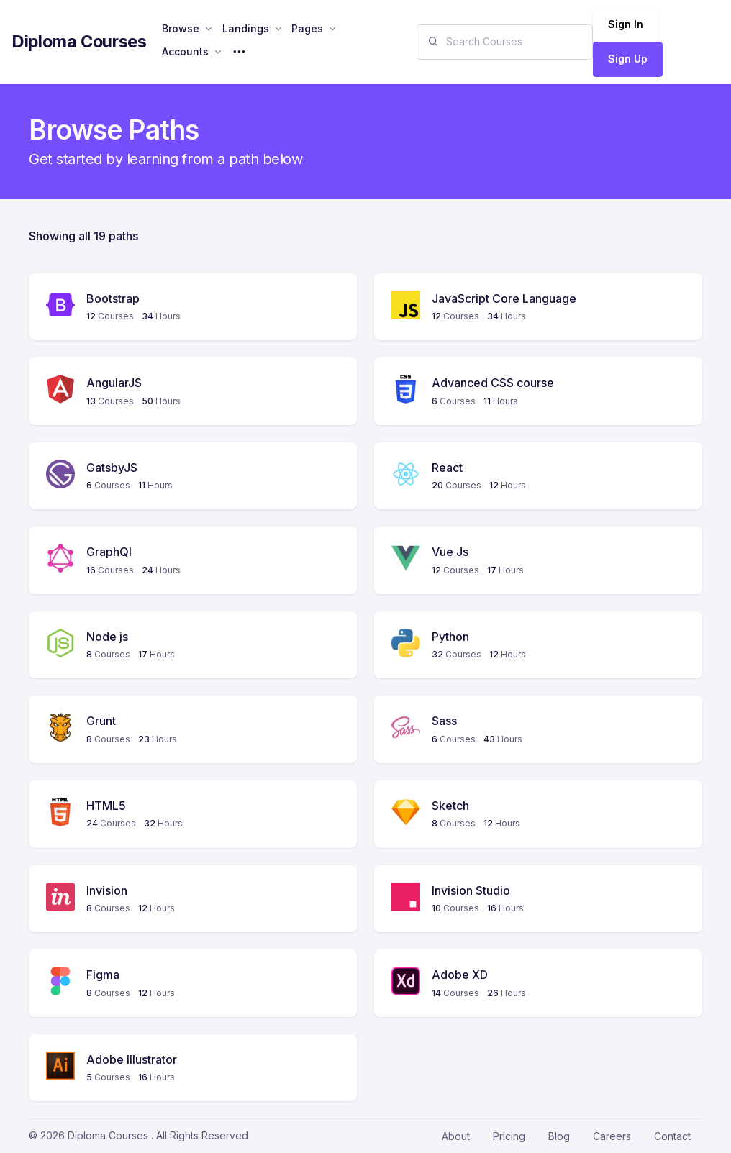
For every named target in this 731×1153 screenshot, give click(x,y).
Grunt (101, 721)
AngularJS (114, 382)
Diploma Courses (79, 41)
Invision (106, 890)
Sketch (450, 805)
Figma (102, 974)
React (447, 467)
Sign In (625, 24)
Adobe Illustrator (131, 1059)
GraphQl (109, 551)
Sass (444, 721)
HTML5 (106, 805)
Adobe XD (460, 974)
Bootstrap (113, 298)
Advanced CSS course (493, 382)
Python (450, 636)
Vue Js (450, 551)
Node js (107, 636)
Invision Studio (471, 890)
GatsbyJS (111, 467)
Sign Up (628, 59)
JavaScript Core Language (504, 298)
